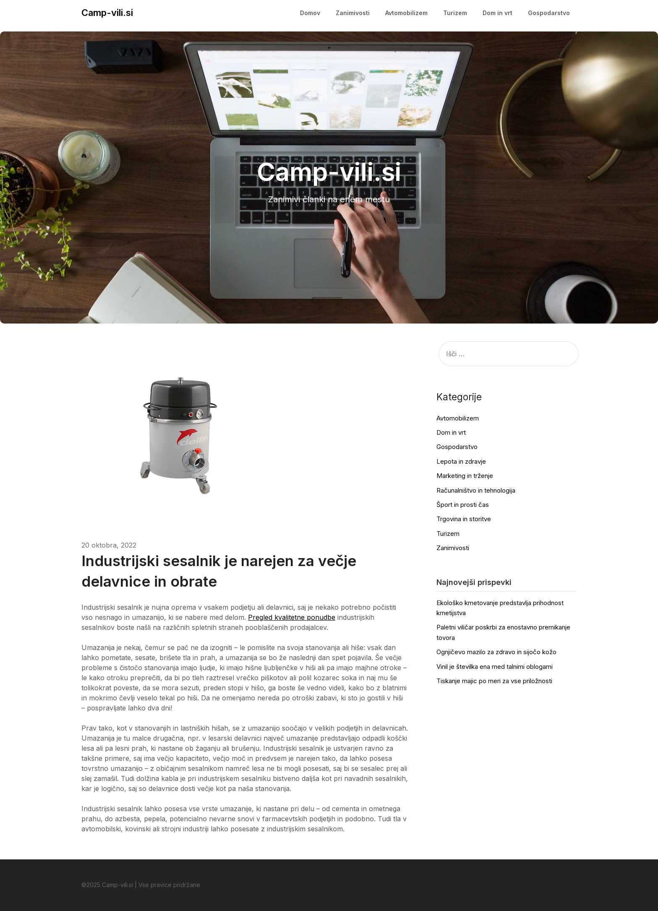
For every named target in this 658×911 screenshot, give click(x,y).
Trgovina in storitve (463, 519)
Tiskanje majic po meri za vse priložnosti (494, 681)
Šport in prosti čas (462, 505)
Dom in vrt (497, 12)
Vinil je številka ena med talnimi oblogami (494, 667)
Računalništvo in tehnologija (475, 490)
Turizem (455, 12)
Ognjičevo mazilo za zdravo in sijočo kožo (496, 652)
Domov (310, 12)
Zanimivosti (353, 12)
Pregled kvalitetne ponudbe (291, 617)
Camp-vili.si (107, 12)
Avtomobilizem (406, 12)
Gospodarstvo (549, 12)
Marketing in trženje (464, 476)
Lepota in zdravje (461, 461)
